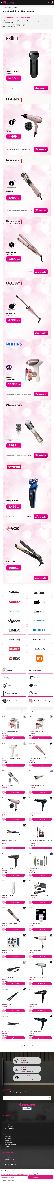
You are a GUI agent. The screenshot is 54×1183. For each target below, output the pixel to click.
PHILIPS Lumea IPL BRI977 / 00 (10, 731)
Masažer (34, 693)
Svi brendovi (7, 1155)
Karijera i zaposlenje (9, 1128)
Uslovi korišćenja (8, 1140)
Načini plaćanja (8, 1138)
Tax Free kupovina (9, 1142)
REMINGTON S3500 (7, 1004)
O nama (6, 1118)
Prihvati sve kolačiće (34, 1177)
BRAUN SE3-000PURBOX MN (36, 923)
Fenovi (33, 678)
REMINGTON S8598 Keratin (9, 840)
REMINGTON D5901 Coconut (9, 813)
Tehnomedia (8, 2)
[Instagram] (9, 1165)
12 (32, 711)
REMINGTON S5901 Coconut (36, 759)
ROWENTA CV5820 (33, 1004)
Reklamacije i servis (9, 1159)
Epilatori (7, 670)
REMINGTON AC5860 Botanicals (37, 977)
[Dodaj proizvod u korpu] (15, 737)
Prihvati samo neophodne (8, 1177)
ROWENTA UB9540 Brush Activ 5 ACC (38, 896)
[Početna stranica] (1, 7)
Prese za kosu (35, 670)
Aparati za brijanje (9, 693)
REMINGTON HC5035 (7, 896)
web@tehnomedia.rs (25, 1062)
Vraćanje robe (8, 1157)
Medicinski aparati (9, 701)
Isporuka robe (8, 1136)
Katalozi (7, 1146)
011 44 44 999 (24, 1060)
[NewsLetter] (49, 1098)
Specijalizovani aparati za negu (39, 701)
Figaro (6, 678)
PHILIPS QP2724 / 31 (34, 869)
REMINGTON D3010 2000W (35, 813)
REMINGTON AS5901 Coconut (9, 923)
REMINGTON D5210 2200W (35, 1031)
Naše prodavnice (8, 1120)
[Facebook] (5, 1165)
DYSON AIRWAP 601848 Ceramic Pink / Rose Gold (40, 840)
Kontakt (6, 1122)
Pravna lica (7, 1124)
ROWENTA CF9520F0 (7, 786)
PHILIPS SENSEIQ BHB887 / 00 (37, 786)
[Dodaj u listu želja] (3, 737)
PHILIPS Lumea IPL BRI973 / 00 (37, 731)
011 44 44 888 (24, 1069)
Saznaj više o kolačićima (8, 1180)
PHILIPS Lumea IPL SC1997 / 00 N (11, 759)
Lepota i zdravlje (7, 7)
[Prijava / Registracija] (49, 2)
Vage (33, 685)
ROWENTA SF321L (6, 1031)
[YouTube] (12, 1165)
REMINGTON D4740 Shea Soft (36, 950)
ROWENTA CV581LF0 (7, 869)
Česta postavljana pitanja (10, 1144)
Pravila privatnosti (9, 1126)
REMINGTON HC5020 (7, 950)
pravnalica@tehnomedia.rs (27, 1071)
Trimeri (6, 685)
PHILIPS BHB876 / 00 (7, 977)
